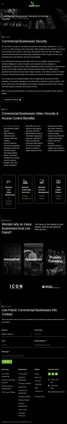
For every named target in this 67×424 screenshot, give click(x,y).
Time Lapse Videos (8, 392)
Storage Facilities (24, 396)
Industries (38, 384)
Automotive (22, 387)
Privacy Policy (40, 396)
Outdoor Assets (23, 400)
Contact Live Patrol (12, 100)
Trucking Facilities (24, 383)
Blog (36, 388)
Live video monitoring (11, 126)
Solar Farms (22, 409)
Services (38, 381)
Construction (22, 374)
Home (37, 374)
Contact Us (39, 391)
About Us (38, 377)
